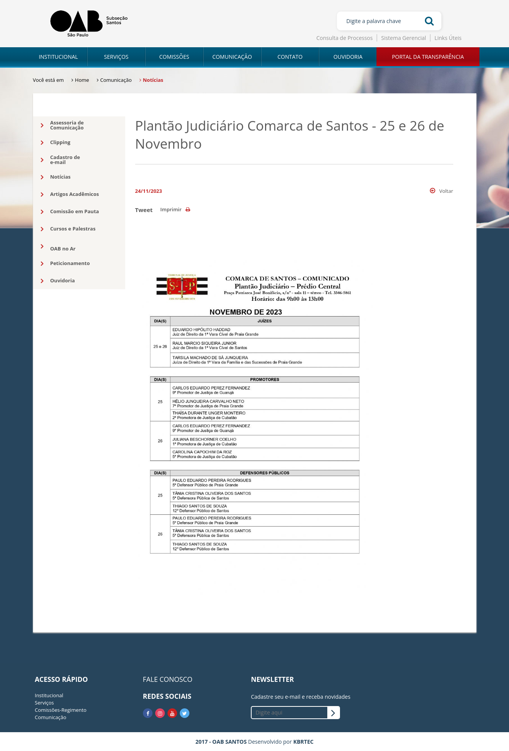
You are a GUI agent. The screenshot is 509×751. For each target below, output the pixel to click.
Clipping (56, 142)
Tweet (144, 210)
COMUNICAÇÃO (232, 56)
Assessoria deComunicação (62, 125)
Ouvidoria (58, 281)
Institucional (49, 695)
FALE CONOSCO (167, 679)
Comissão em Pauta (70, 212)
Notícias (56, 177)
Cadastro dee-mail (60, 160)
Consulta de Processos (345, 37)
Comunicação (50, 717)
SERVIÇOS (116, 56)
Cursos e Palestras (68, 229)
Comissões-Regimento (61, 709)
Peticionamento (65, 263)
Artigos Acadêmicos (70, 194)
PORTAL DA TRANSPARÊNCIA (428, 56)
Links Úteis (447, 37)
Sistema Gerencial (403, 37)
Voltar (441, 190)
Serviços (44, 702)
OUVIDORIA (348, 56)
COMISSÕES (174, 56)
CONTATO (289, 56)
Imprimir (175, 209)
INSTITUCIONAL (58, 56)
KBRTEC (303, 741)
